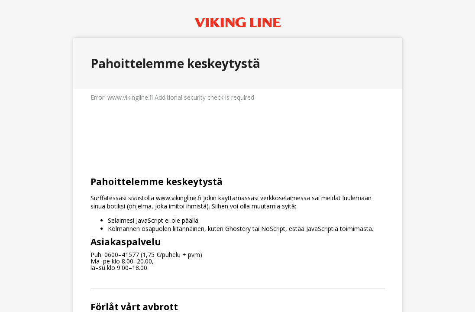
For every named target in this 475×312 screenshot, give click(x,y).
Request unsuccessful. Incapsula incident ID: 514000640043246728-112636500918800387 (237, 156)
